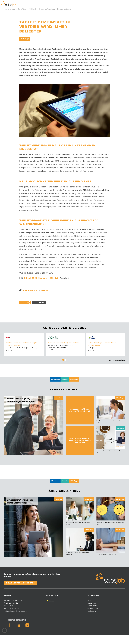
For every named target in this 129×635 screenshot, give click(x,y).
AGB (88, 599)
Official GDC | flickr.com (35, 278)
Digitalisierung (30, 290)
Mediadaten (91, 610)
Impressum (91, 602)
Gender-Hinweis (93, 608)
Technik (45, 290)
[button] (4, 630)
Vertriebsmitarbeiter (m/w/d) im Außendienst (63, 342)
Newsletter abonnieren (20, 582)
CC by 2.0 (53, 278)
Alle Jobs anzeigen (117, 360)
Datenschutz (92, 605)
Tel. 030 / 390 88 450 (11, 608)
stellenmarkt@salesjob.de (17, 610)
